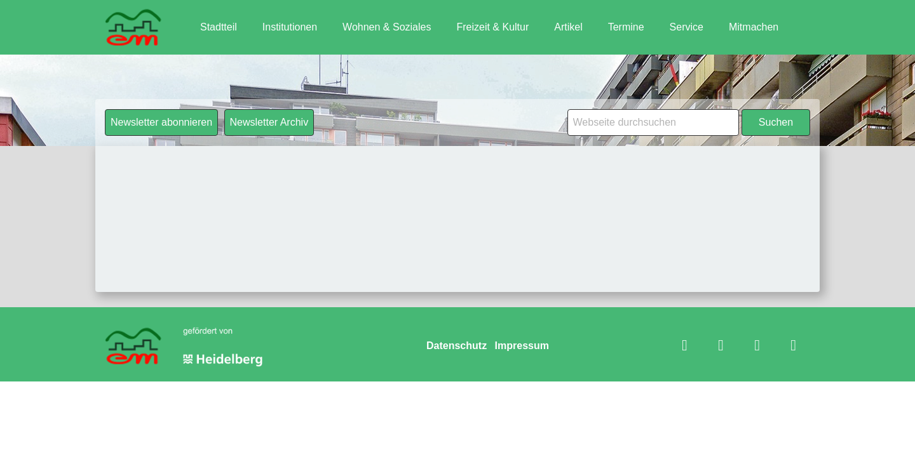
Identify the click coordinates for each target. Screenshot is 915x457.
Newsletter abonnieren (161, 122)
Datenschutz (456, 345)
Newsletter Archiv (269, 122)
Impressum (522, 345)
